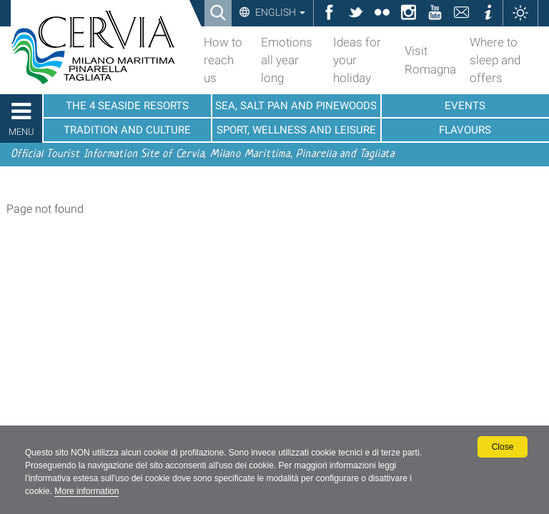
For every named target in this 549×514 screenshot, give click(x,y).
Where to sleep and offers (495, 60)
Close (503, 447)
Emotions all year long (286, 60)
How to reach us (223, 60)
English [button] (279, 12)
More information (86, 491)
